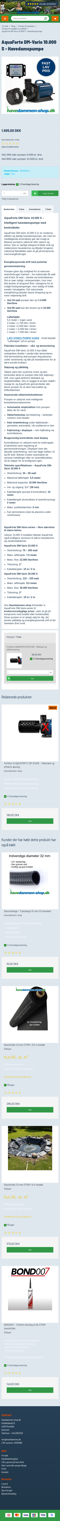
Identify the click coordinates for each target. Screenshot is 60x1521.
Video (21, 209)
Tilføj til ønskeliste (10, 198)
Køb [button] (20, 678)
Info (30, 821)
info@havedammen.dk (11, 1439)
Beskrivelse (9, 209)
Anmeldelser (35, 209)
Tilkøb (48, 209)
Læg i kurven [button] (43, 193)
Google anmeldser (41, 3)
